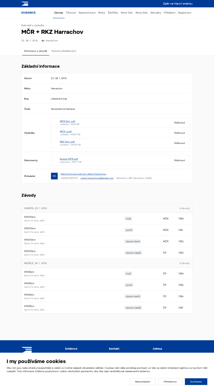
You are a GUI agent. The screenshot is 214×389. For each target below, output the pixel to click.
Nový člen (127, 12)
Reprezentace (87, 12)
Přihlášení (169, 12)
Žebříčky (113, 12)
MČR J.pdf (66, 131)
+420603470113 (69, 178)
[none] (128, 219)
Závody (58, 12)
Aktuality (155, 12)
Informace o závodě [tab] (35, 51)
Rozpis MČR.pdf (69, 159)
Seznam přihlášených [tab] (63, 51)
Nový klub (142, 12)
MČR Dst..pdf (67, 121)
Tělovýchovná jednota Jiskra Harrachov (83, 174)
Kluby (101, 12)
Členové (71, 12)
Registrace (184, 12)
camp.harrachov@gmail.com (97, 178)
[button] (143, 381)
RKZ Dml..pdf (67, 141)
